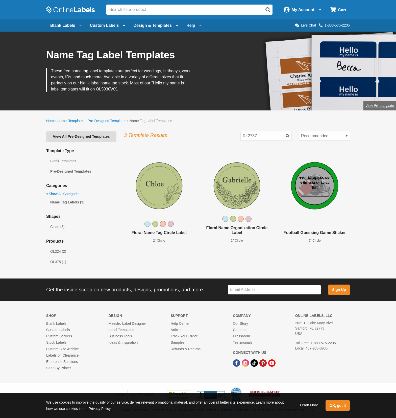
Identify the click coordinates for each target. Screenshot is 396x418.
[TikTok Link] (255, 363)
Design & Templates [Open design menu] (155, 25)
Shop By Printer (58, 368)
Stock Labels (56, 342)
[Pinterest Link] (263, 363)
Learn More (309, 405)
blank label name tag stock (104, 83)
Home (51, 121)
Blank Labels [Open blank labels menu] (66, 25)
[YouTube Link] (272, 363)
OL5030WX (106, 89)
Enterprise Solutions (62, 362)
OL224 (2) (58, 251)
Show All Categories (63, 194)
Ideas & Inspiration (123, 342)
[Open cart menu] (338, 9)
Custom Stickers (59, 336)
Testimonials (242, 342)
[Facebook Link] (237, 363)
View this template (379, 106)
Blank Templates (63, 161)
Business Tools (120, 336)
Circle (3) (57, 227)
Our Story (240, 323)
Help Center (180, 323)
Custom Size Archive (62, 349)
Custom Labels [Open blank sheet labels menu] (108, 25)
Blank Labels (56, 323)
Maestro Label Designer (127, 323)
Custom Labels (58, 330)
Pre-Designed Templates (107, 121)
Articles (176, 330)
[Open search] (268, 9)
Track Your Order (184, 336)
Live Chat (305, 25)
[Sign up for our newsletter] (274, 289)
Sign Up (339, 290)
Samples (177, 342)
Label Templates (72, 121)
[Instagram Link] (246, 363)
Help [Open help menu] (194, 25)
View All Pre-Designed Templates (81, 136)
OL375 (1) (58, 262)
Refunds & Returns (186, 349)
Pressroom (241, 336)
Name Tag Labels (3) (67, 202)
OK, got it (338, 406)
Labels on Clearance (62, 355)
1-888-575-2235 (334, 25)
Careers (239, 330)
